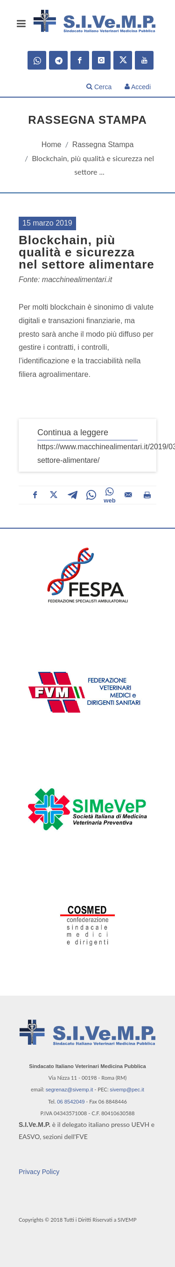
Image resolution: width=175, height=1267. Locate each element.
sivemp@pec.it (127, 1089)
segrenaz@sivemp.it (69, 1089)
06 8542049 (70, 1101)
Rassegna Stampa (103, 145)
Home (52, 145)
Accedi (138, 87)
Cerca (99, 87)
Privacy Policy (39, 1171)
